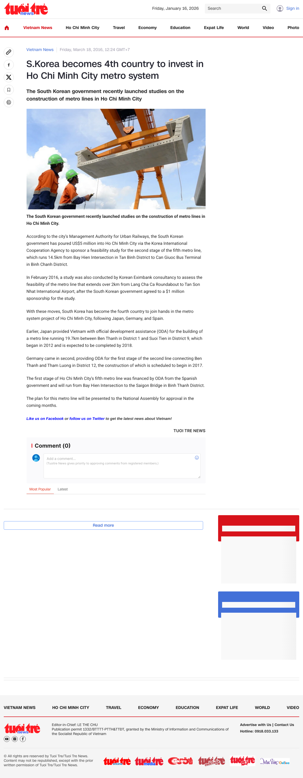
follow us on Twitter (86, 419)
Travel (119, 28)
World (243, 28)
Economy (147, 28)
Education (180, 28)
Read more (103, 525)
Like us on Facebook (45, 419)
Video (268, 28)
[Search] (237, 9)
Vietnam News (37, 28)
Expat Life (214, 28)
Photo (293, 28)
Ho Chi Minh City (82, 28)
